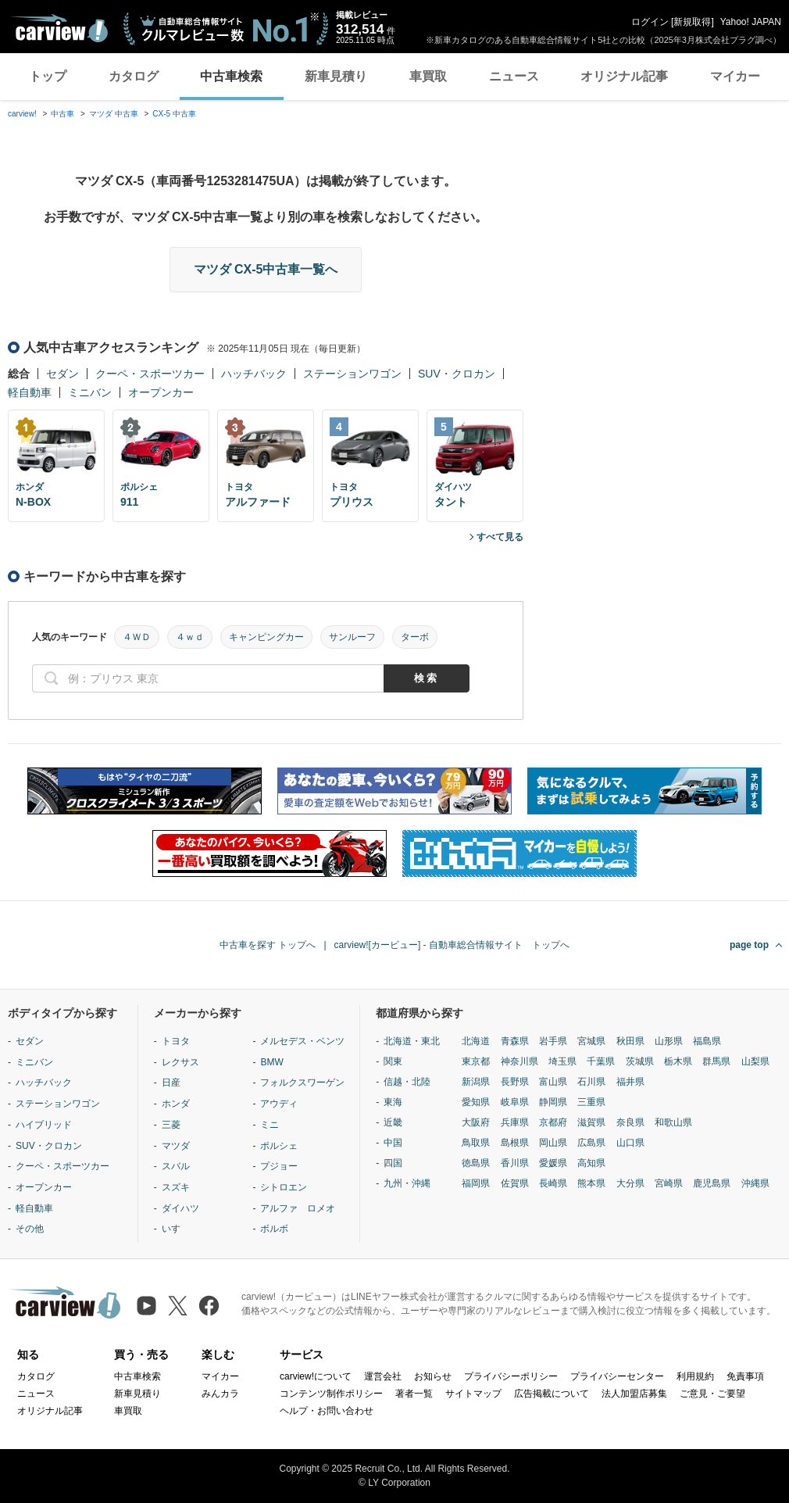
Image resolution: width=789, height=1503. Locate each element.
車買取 (428, 76)
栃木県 (678, 1061)
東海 (393, 1102)
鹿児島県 (711, 1183)
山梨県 (755, 1061)
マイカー (735, 76)
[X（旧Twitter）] (178, 1306)
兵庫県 (515, 1122)
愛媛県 (553, 1163)
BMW (271, 1062)
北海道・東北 (412, 1041)
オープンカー (161, 392)
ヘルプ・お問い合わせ (326, 1410)
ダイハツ (180, 1208)
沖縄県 (755, 1183)
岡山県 (553, 1142)
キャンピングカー (266, 637)
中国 (393, 1142)
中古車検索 (231, 76)
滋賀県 (591, 1122)
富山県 (553, 1081)
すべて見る (500, 536)
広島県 (591, 1142)
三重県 (591, 1102)
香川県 (515, 1163)
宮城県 (591, 1041)
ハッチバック (254, 373)
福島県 (707, 1041)
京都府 (553, 1122)
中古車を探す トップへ (268, 945)
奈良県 (630, 1122)
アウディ (279, 1103)
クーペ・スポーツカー (150, 373)
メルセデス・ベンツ (302, 1041)
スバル (176, 1166)
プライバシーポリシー (511, 1376)
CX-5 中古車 (174, 113)
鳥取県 (476, 1142)
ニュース (514, 76)
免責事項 (745, 1376)
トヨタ (176, 1041)
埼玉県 (562, 1061)
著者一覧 (414, 1393)
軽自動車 (30, 392)
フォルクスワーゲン (302, 1082)
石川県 (591, 1081)
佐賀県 (515, 1183)
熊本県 (591, 1183)
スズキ (176, 1187)
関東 (393, 1061)
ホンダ (176, 1103)
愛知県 (476, 1102)
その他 (30, 1228)
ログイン (650, 21)
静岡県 (553, 1102)
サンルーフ (352, 637)
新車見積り (336, 76)
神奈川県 (519, 1061)
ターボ (415, 637)
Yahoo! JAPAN (750, 21)
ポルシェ (279, 1145)
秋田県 (630, 1041)
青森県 (515, 1041)
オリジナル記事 (624, 76)
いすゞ (176, 1228)
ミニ (269, 1124)
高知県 (591, 1163)
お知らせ (433, 1376)
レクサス (180, 1062)
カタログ (134, 76)
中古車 (62, 113)
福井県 (630, 1081)
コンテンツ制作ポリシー (331, 1393)
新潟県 (476, 1081)
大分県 (630, 1183)
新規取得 (692, 21)
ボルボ (274, 1228)
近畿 (393, 1122)
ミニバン (90, 392)
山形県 (669, 1041)
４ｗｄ (190, 637)
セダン (62, 373)
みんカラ (220, 1393)
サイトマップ (473, 1393)
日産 (171, 1082)
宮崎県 (669, 1183)
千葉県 (601, 1061)
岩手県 (553, 1041)
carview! (22, 113)
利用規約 (695, 1376)
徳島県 (476, 1163)
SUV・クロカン (456, 373)
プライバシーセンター (617, 1376)
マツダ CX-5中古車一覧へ (266, 269)
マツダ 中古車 (113, 113)
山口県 (630, 1142)
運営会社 (383, 1376)
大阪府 (476, 1122)
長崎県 (553, 1183)
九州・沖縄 (407, 1183)
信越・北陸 (407, 1081)
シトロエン (283, 1187)
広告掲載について (551, 1393)
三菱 (171, 1124)
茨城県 (640, 1061)
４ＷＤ (137, 637)
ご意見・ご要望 (712, 1393)
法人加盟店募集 (634, 1393)
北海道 (476, 1041)
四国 (393, 1163)
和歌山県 (673, 1122)
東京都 (476, 1061)
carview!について (316, 1376)
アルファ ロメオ (297, 1208)
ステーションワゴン (352, 373)
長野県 (515, 1081)
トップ (47, 76)
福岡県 (476, 1183)
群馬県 (716, 1061)
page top (749, 945)
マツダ (176, 1145)
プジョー (279, 1166)
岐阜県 (515, 1102)
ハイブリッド (44, 1124)
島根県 (515, 1142)
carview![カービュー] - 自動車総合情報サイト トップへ (451, 945)
